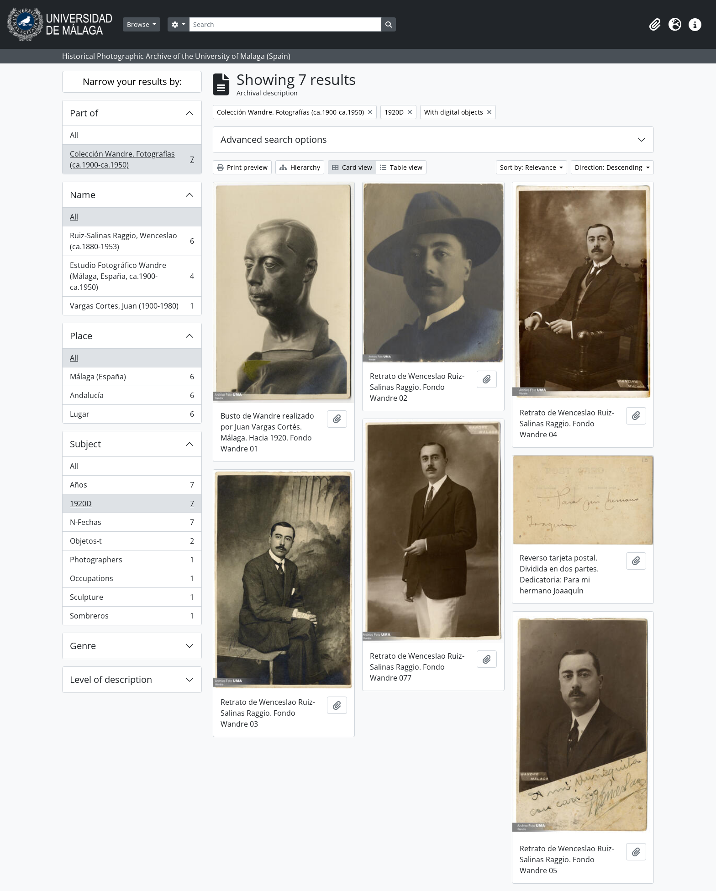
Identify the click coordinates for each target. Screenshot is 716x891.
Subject (85, 444)
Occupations (131, 580)
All (74, 135)
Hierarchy (299, 167)
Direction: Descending (609, 167)
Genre (83, 645)
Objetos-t (131, 542)
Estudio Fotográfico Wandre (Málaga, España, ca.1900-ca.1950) (131, 276)
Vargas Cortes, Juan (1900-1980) (131, 307)
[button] (655, 25)
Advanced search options (274, 139)
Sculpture (131, 599)
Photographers (131, 561)
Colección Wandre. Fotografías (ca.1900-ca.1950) (131, 159)
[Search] (285, 24)
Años (131, 486)
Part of (84, 113)
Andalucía (131, 397)
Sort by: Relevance (529, 167)
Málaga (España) (131, 378)
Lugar (131, 416)
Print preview (242, 167)
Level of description (111, 679)
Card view (352, 167)
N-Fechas (131, 524)
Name (82, 195)
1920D (131, 505)
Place (81, 336)
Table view (401, 167)
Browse (139, 24)
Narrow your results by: (132, 81)
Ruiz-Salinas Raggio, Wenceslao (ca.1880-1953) (131, 241)
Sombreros (131, 617)
